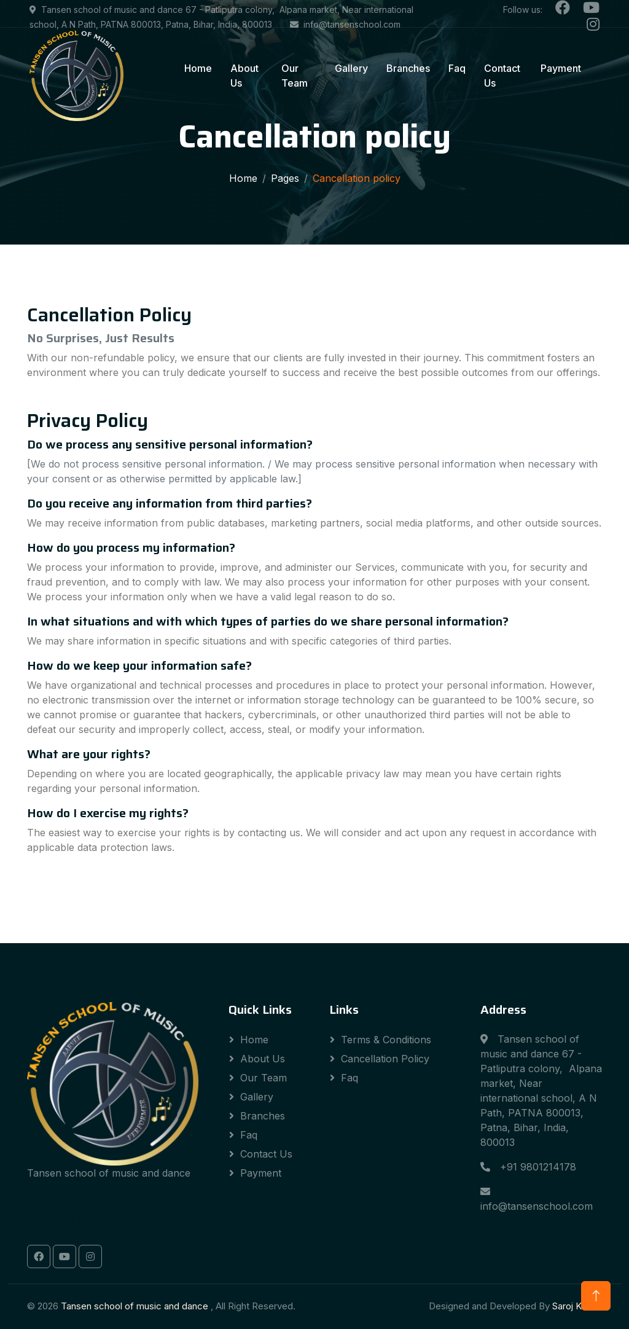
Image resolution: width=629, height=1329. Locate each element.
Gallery (351, 68)
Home (198, 68)
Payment (561, 68)
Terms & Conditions (386, 1039)
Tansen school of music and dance (136, 1306)
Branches (408, 68)
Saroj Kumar (577, 1306)
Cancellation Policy (385, 1059)
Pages (285, 178)
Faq (457, 68)
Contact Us (502, 75)
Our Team (294, 75)
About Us (244, 75)
